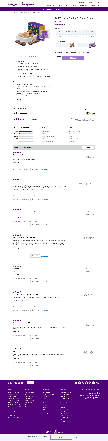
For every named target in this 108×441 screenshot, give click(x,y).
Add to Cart (73, 58)
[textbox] (66, 2)
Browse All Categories (13, 392)
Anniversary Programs (65, 411)
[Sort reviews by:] (88, 147)
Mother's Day (51, 5)
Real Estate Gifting (64, 417)
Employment (46, 411)
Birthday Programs (64, 409)
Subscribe (30, 382)
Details (77, 437)
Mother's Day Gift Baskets (14, 411)
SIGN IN (91, 2)
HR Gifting (62, 419)
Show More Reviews (54, 375)
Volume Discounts (64, 394)
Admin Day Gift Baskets (14, 402)
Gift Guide (62, 407)
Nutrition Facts (46, 396)
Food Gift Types (12, 396)
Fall (18, 12)
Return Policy (28, 402)
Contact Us (45, 413)
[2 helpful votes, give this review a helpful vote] (32, 199)
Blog (97, 383)
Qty (59, 55)
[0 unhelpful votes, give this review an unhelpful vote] (37, 169)
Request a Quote (64, 396)
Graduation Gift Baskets (14, 404)
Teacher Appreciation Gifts (15, 406)
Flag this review (44, 169)
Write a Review (33, 119)
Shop (9, 389)
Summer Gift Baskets (13, 413)
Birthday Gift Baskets (13, 400)
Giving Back (45, 407)
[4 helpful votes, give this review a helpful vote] (32, 338)
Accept (61, 437)
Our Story (45, 405)
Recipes (45, 398)
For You (27, 389)
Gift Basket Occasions (13, 394)
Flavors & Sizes (46, 392)
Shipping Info (28, 398)
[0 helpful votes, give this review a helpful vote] (32, 169)
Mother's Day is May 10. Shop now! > (54, 9)
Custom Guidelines (64, 398)
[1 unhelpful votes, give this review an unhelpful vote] (37, 338)
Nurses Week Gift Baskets (14, 409)
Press (44, 409)
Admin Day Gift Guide (65, 413)
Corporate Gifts (95, 5)
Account (27, 394)
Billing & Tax (28, 404)
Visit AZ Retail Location (14, 417)
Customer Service (29, 392)
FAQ (26, 406)
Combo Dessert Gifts (13, 398)
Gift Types (83, 5)
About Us (45, 402)
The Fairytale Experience (49, 394)
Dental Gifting (63, 421)
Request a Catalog (30, 400)
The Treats (46, 389)
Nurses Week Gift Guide (66, 415)
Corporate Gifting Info (65, 392)
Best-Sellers (63, 5)
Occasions (74, 5)
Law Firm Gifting (64, 423)
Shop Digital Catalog (30, 396)
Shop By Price (11, 415)
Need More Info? (90, 389)
